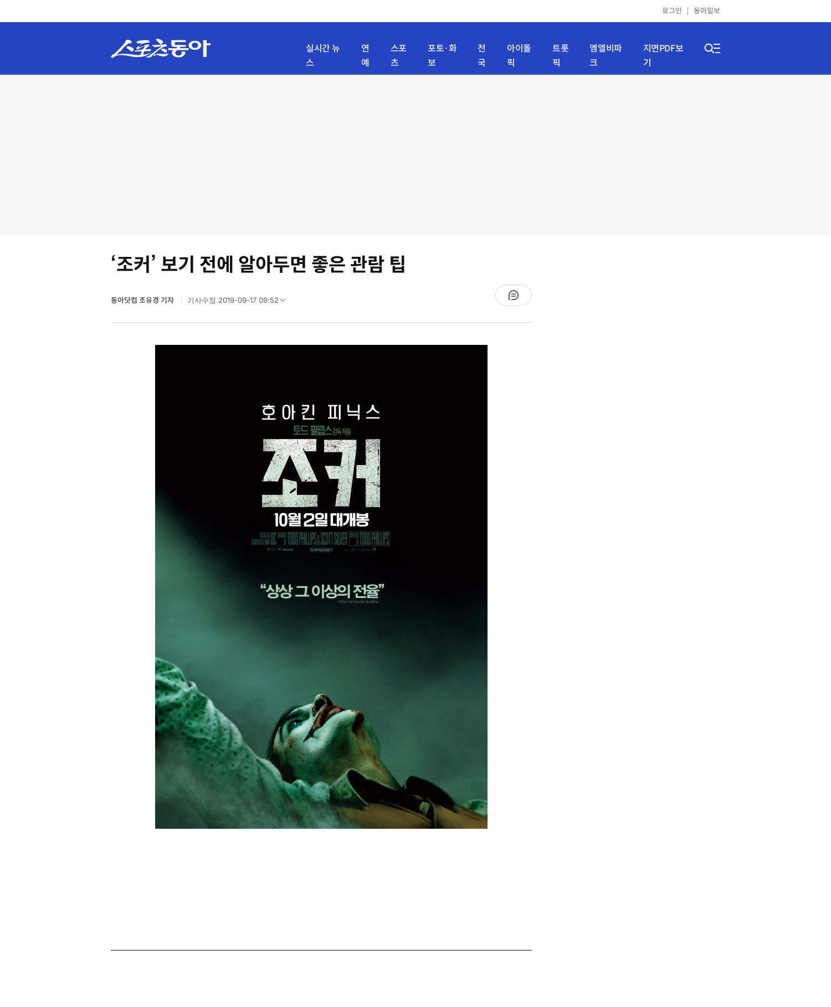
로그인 (672, 11)
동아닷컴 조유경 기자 (143, 300)
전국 (482, 56)
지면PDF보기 (663, 56)
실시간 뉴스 (323, 56)
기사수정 (239, 302)
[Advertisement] (415, 155)
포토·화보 (442, 56)
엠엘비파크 (605, 56)
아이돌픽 (519, 56)
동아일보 (707, 11)
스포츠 (399, 56)
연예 (365, 56)
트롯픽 (560, 56)
